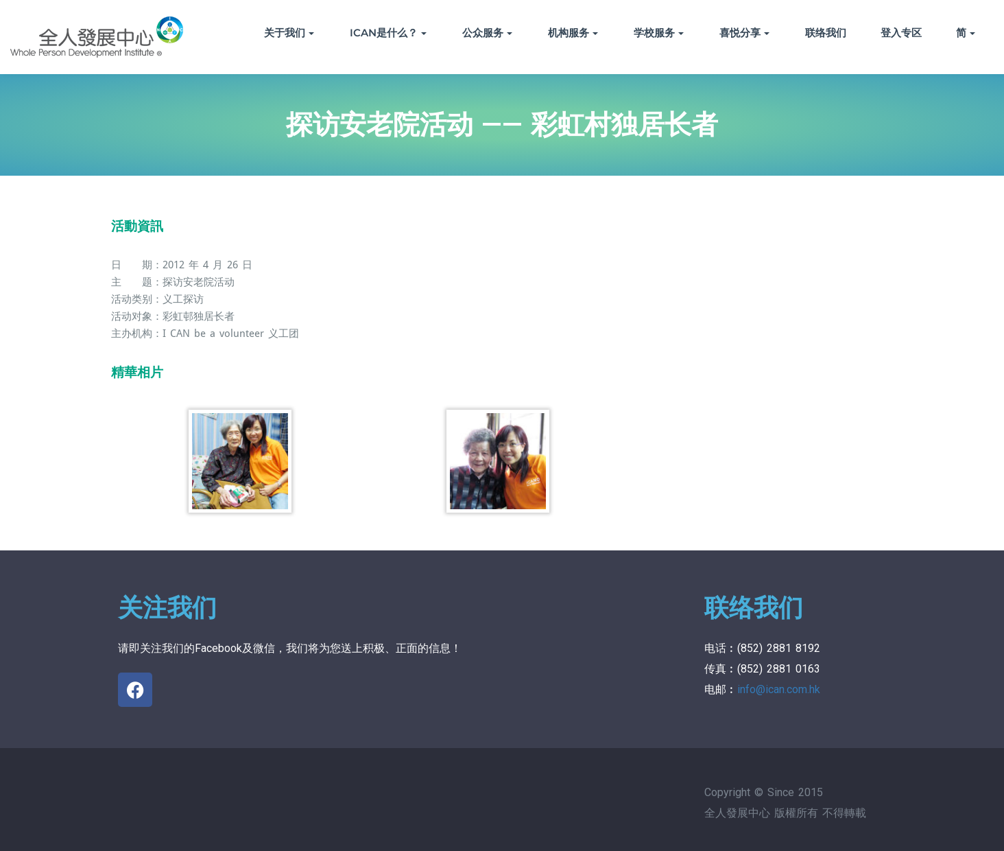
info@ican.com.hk (778, 689)
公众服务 (487, 32)
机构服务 (573, 32)
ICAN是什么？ (388, 32)
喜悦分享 (744, 32)
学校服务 (659, 32)
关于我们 (289, 32)
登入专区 (901, 32)
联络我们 (825, 32)
